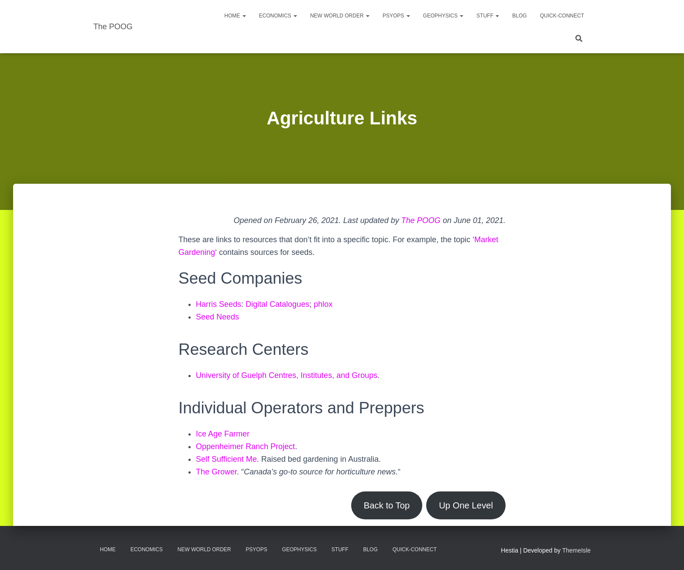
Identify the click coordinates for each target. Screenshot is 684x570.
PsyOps (396, 16)
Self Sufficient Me (226, 459)
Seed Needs (217, 316)
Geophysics (443, 16)
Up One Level (466, 505)
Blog (519, 16)
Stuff (487, 16)
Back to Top (387, 505)
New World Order (339, 16)
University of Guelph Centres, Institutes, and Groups (286, 375)
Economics (278, 16)
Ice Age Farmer (223, 433)
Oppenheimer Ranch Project (245, 446)
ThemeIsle (576, 550)
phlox (323, 304)
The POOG (421, 220)
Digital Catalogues (277, 304)
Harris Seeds (218, 304)
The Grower (216, 471)
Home (235, 16)
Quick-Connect (562, 16)
